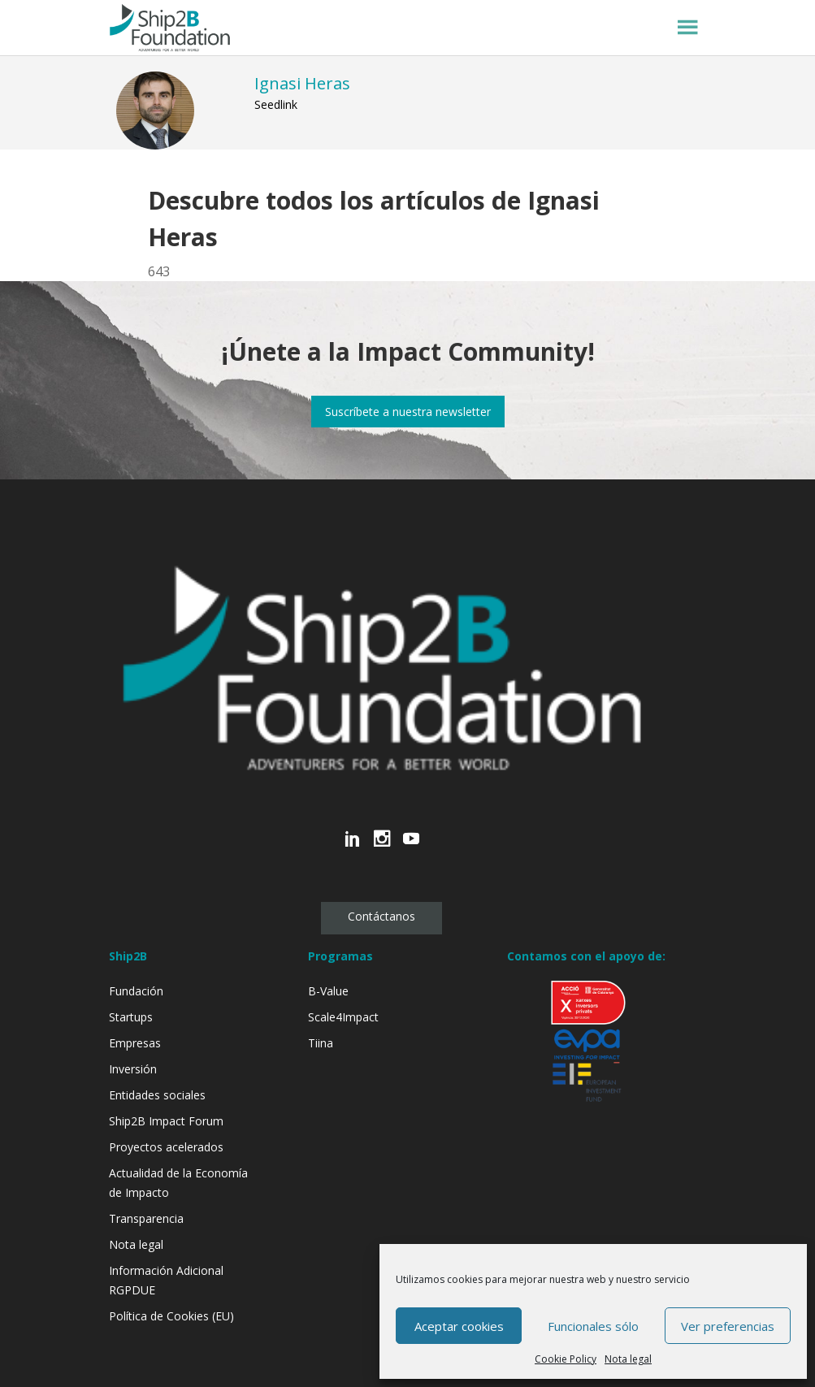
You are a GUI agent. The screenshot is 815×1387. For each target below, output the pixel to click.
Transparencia (146, 1218)
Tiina (320, 1043)
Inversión (133, 1069)
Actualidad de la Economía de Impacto (178, 1182)
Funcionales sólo (593, 1326)
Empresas (135, 1043)
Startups (131, 1017)
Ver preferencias (727, 1326)
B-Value (328, 991)
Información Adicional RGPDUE (166, 1280)
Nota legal (628, 1359)
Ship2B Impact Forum (166, 1121)
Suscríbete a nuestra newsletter (408, 411)
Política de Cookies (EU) (171, 1316)
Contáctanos (381, 916)
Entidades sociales (157, 1095)
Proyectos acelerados (166, 1147)
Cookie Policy (565, 1359)
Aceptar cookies (459, 1326)
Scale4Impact (343, 1017)
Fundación (136, 991)
